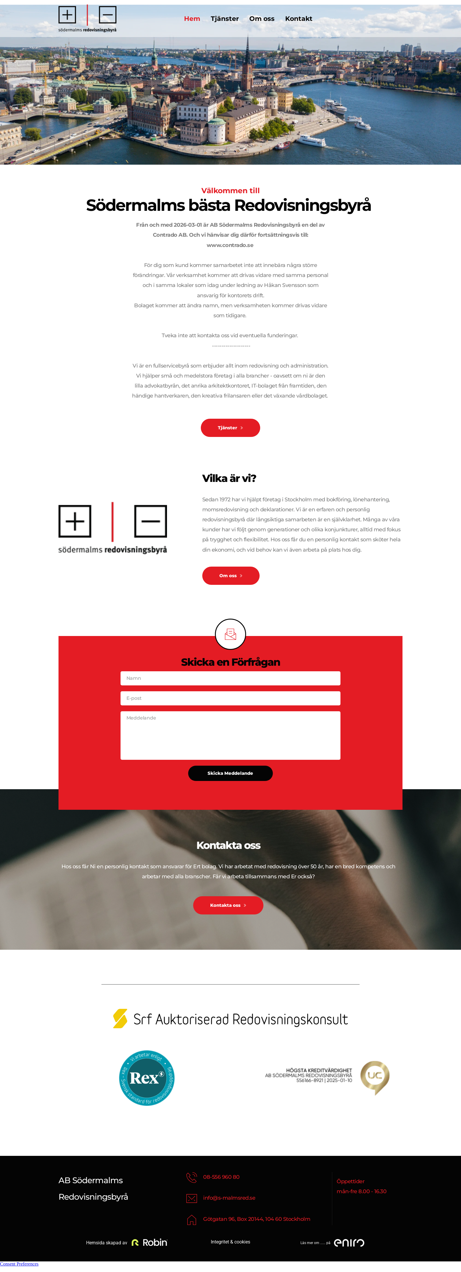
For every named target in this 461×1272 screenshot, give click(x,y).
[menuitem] (192, 19)
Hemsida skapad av (106, 1248)
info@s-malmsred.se (229, 1203)
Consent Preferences (19, 1269)
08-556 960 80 (221, 1182)
